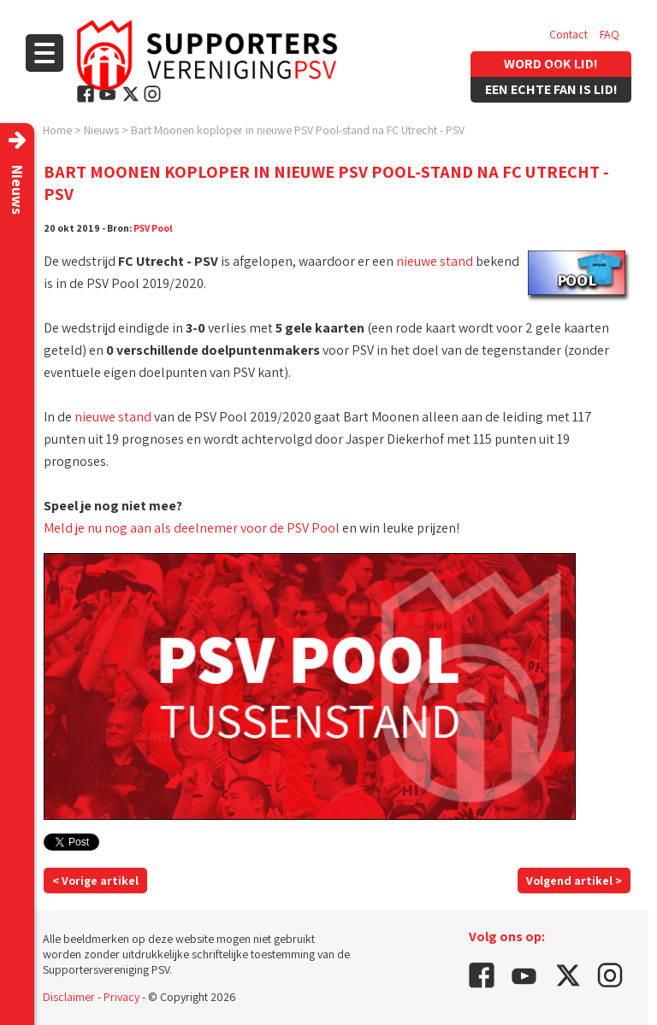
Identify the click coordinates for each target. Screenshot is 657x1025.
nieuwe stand (434, 261)
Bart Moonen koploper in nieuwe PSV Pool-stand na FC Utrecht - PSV (298, 130)
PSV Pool (153, 227)
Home (57, 130)
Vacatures (573, 68)
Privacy (121, 996)
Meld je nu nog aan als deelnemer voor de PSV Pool (192, 528)
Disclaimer (69, 996)
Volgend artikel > (574, 880)
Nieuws (101, 130)
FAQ (609, 34)
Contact (568, 34)
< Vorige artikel (95, 880)
